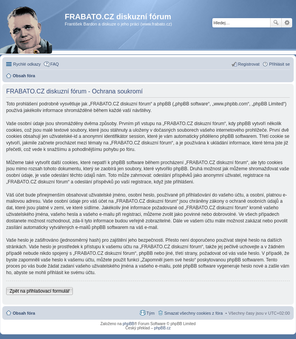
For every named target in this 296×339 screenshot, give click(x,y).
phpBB (128, 324)
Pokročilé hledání (287, 22)
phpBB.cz (162, 328)
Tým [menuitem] (150, 313)
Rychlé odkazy (27, 64)
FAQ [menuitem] (54, 64)
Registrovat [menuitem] (249, 64)
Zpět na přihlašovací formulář (39, 291)
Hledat (276, 22)
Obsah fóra (24, 313)
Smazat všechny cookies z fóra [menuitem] (193, 313)
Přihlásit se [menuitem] (279, 64)
